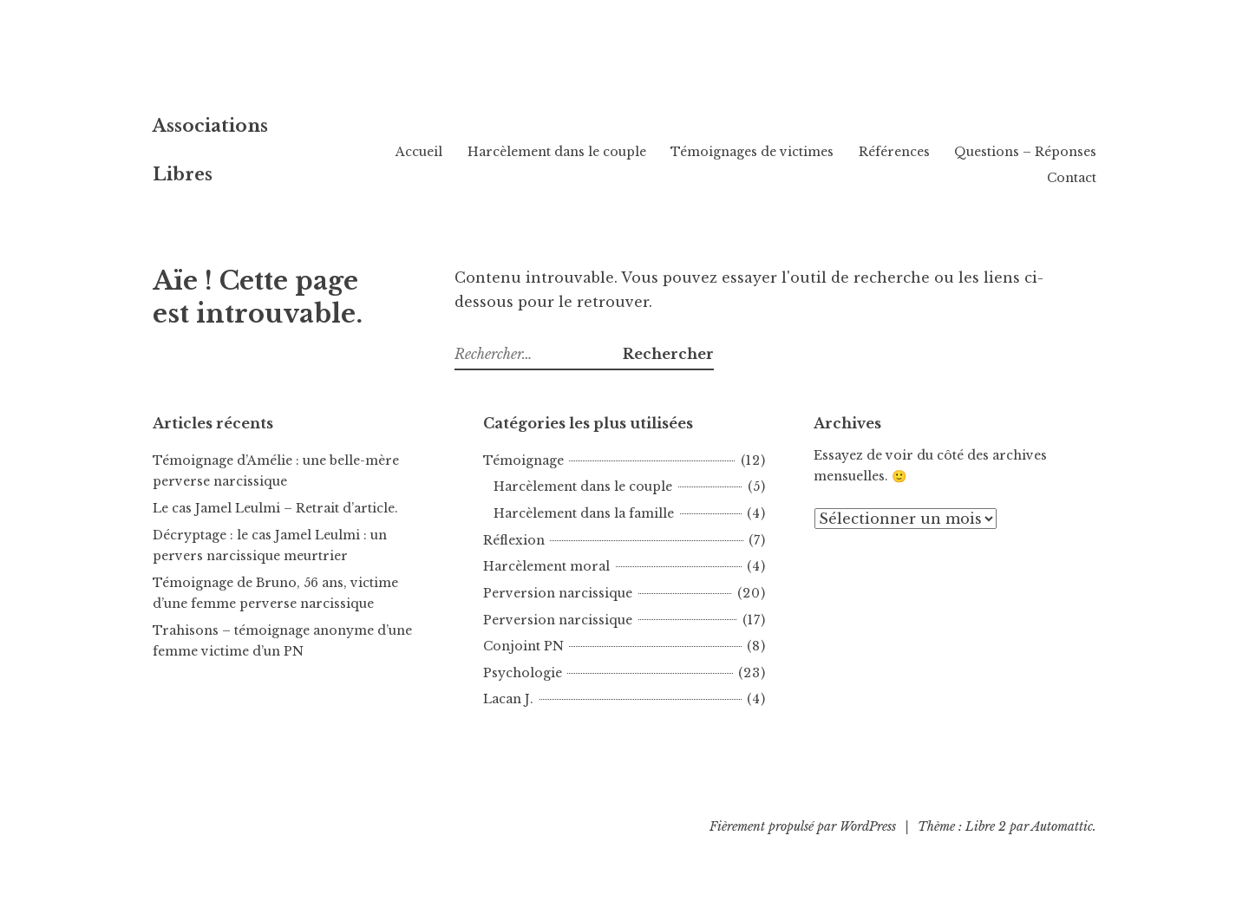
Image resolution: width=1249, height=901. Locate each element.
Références (1060, 152)
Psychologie (522, 673)
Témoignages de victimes (919, 152)
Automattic (1062, 826)
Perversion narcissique (557, 593)
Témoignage (523, 460)
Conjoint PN (523, 646)
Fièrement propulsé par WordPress (803, 826)
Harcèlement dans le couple (723, 152)
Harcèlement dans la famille (584, 513)
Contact (1071, 178)
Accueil (586, 152)
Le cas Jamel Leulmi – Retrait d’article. (275, 508)
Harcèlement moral (546, 566)
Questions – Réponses (951, 178)
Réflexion (514, 540)
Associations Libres (287, 142)
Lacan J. (508, 699)
